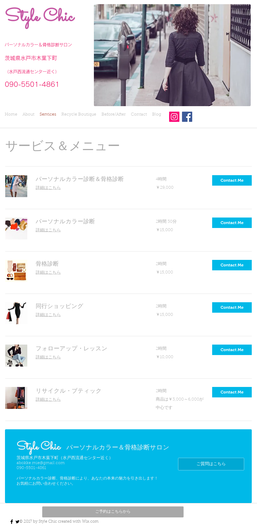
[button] (232, 180)
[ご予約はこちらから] (113, 512)
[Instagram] (174, 117)
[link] (89, 179)
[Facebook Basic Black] (11, 521)
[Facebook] (187, 117)
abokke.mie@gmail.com (41, 463)
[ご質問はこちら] (211, 464)
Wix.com (90, 522)
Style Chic (39, 17)
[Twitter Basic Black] (17, 521)
